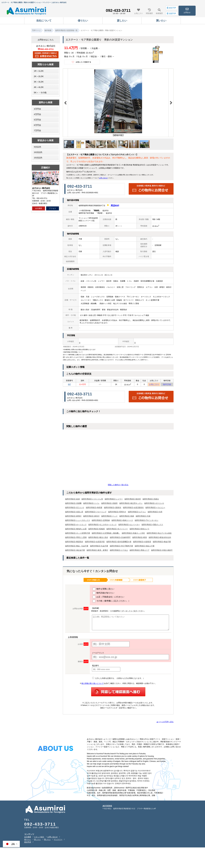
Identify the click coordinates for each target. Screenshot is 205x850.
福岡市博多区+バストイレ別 (92, 500)
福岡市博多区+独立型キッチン (131, 504)
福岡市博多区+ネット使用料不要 (77, 534)
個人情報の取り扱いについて (92, 684)
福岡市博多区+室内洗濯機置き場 (118, 542)
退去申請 (27, 843)
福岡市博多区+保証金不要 (75, 551)
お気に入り (154, 385)
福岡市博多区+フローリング (95, 513)
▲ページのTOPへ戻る (165, 723)
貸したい (37, 840)
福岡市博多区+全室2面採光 (133, 508)
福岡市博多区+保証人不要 (144, 547)
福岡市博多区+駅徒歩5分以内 (160, 538)
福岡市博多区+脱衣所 (132, 500)
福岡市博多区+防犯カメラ (139, 530)
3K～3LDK (39, 82)
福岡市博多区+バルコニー (155, 508)
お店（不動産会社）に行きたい (108, 597)
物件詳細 (167, 385)
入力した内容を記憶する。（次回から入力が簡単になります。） (118, 679)
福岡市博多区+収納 (126, 517)
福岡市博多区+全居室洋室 (95, 542)
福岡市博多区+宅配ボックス (152, 525)
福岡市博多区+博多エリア (139, 551)
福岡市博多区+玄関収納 (101, 521)
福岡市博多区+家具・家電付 (97, 551)
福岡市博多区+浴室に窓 (74, 513)
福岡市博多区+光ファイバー (117, 530)
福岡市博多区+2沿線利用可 (120, 538)
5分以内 (37, 147)
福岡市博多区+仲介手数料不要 (121, 547)
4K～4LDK (39, 87)
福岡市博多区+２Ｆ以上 (119, 551)
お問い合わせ (103, 178)
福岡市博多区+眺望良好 (74, 542)
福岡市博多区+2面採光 (112, 508)
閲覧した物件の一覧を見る (118, 486)
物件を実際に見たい (103, 589)
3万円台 (37, 109)
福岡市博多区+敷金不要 (162, 542)
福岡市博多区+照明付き (117, 513)
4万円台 (37, 114)
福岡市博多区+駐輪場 (96, 530)
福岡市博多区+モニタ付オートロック (102, 525)
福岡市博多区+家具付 (91, 517)
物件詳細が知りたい (103, 593)
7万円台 (37, 130)
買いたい (47, 840)
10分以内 (38, 152)
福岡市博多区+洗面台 (151, 500)
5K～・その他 (40, 92)
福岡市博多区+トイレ (91, 504)
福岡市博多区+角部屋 (94, 508)
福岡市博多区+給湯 (72, 500)
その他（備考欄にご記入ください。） (111, 602)
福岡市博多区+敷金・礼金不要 (76, 547)
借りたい (27, 840)
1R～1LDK (39, 71)
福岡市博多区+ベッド (109, 517)
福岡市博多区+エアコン (137, 513)
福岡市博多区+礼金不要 (99, 547)
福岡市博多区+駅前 (139, 538)
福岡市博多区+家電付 (73, 517)
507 (69, 385)
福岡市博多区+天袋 (143, 517)
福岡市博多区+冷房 (155, 513)
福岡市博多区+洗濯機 (73, 504)
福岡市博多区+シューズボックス (77, 521)
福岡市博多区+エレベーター (129, 525)
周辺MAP (115, 205)
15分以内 (38, 158)
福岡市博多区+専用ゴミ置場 (76, 538)
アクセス (52, 208)
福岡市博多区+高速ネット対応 (133, 534)
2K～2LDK (39, 76)
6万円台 (37, 125)
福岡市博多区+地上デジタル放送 (159, 534)
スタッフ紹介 (39, 838)
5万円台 (37, 120)
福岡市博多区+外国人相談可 (162, 551)
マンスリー (58, 840)
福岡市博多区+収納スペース (122, 521)
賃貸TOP (171, 14)
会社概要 (38, 208)
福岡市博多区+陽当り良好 (98, 538)
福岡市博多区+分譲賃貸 (142, 542)
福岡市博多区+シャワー (114, 500)
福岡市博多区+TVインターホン (146, 521)
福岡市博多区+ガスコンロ (154, 504)
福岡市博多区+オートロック (76, 525)
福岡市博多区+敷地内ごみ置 (76, 530)
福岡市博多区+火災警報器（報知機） (106, 534)
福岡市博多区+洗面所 (109, 504)
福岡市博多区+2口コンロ (74, 508)
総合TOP (171, 8)
